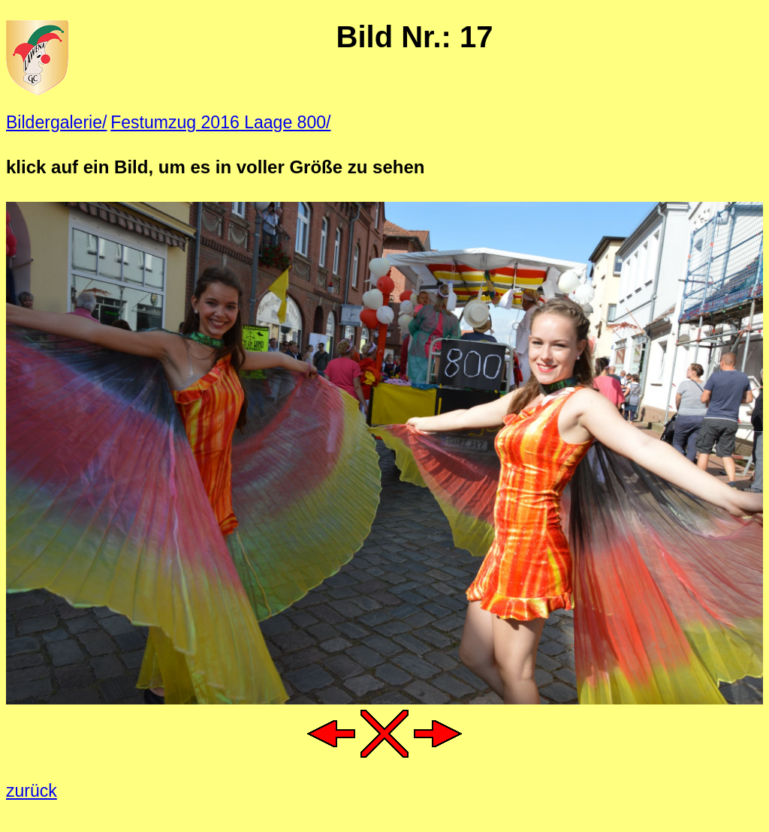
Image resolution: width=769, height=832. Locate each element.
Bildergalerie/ (56, 122)
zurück (31, 790)
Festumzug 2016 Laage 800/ (220, 122)
